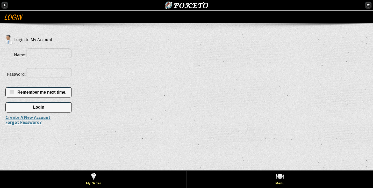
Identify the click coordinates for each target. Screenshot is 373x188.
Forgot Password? (23, 122)
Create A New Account (28, 117)
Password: (16, 74)
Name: (20, 54)
